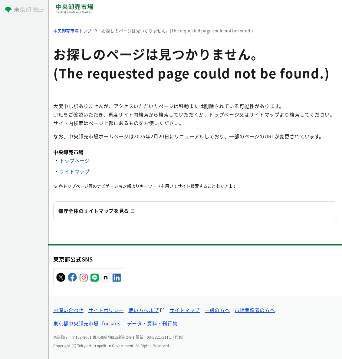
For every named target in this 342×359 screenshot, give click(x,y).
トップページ (75, 160)
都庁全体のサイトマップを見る (93, 210)
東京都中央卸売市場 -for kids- (87, 323)
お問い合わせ (68, 310)
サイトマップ (75, 171)
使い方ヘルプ (143, 310)
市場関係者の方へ (255, 310)
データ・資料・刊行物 (152, 323)
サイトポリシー (105, 310)
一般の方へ (217, 310)
